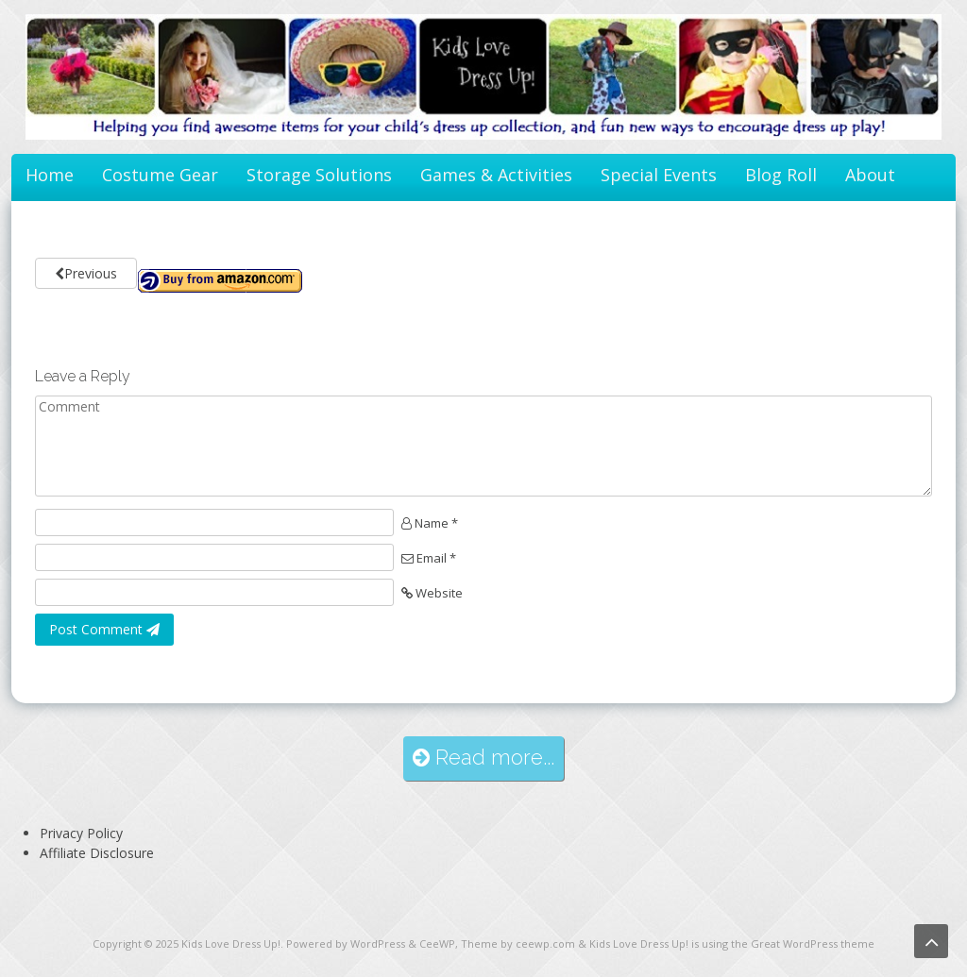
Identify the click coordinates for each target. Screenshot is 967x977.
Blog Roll (781, 174)
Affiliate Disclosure (97, 853)
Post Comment (104, 629)
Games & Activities (496, 174)
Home (49, 174)
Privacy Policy (81, 833)
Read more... (483, 757)
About (870, 174)
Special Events (659, 174)
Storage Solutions (319, 174)
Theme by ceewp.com (518, 943)
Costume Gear (160, 174)
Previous (86, 273)
